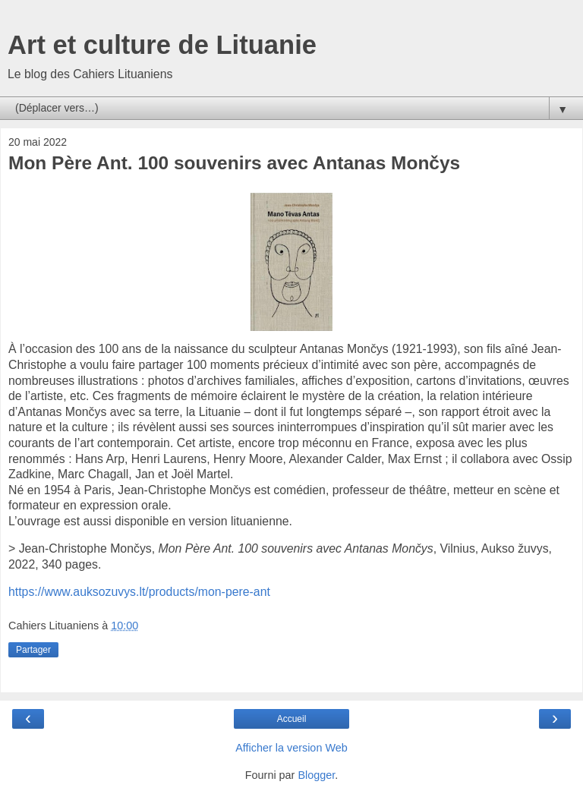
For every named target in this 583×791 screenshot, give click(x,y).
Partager (33, 649)
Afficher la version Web (291, 748)
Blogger (316, 775)
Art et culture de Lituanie (162, 44)
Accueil (292, 719)
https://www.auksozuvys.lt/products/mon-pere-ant (139, 591)
